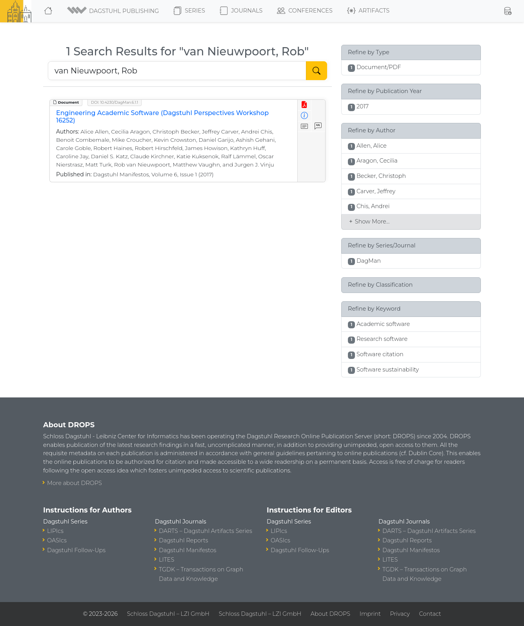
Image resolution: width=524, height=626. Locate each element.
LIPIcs (55, 530)
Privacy (399, 613)
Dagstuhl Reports (183, 540)
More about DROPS (74, 483)
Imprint (370, 613)
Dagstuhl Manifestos (187, 550)
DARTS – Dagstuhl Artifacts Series (205, 530)
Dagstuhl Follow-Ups (76, 550)
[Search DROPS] (177, 70)
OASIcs (57, 540)
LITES (166, 559)
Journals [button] (241, 11)
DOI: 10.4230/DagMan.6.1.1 (114, 102)
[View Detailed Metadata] (304, 116)
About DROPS (330, 613)
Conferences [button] (305, 11)
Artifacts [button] (368, 11)
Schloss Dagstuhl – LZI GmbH (168, 613)
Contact (430, 613)
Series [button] (189, 11)
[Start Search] (316, 70)
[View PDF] (304, 105)
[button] (113, 11)
